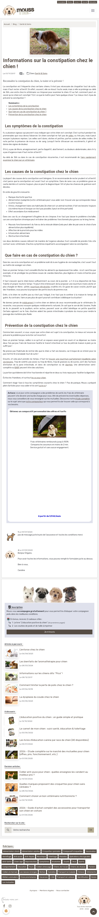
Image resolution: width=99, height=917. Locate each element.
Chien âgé (18, 862)
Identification (83, 877)
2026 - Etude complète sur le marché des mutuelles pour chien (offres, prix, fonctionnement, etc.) (54, 753)
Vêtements (91, 872)
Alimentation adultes (31, 851)
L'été (52, 877)
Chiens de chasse (77, 867)
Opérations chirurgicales (79, 856)
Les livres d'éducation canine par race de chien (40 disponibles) (54, 740)
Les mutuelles (8, 882)
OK (90, 830)
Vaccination (91, 851)
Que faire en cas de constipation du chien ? (27, 112)
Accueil (7, 24)
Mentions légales (47, 890)
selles (70, 136)
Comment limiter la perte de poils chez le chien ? (46, 685)
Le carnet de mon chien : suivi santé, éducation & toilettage (52, 728)
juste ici (42, 386)
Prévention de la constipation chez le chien (27, 114)
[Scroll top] (93, 911)
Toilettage (52, 856)
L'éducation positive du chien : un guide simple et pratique (51, 717)
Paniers (92, 867)
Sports (81, 862)
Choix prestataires (28, 877)
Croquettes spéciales (51, 851)
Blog (15, 24)
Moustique (41, 856)
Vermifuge (6, 856)
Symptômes (44, 862)
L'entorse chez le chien (32, 649)
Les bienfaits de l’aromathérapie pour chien (43, 661)
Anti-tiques (29, 856)
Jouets (66, 862)
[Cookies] (6, 911)
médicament (28, 303)
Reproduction (31, 862)
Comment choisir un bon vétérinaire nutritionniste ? (48, 796)
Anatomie (56, 862)
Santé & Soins (25, 24)
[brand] (19, 10)
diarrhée (69, 365)
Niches (42, 872)
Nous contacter (62, 890)
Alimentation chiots (11, 851)
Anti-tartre (7, 862)
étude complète (82, 399)
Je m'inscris (49, 632)
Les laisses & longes (28, 872)
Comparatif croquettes (73, 851)
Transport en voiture (65, 877)
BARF (17, 367)
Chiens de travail (61, 867)
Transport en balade (66, 872)
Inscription (61, 2)
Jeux (74, 862)
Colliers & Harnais (9, 872)
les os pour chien (38, 378)
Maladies (63, 856)
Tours (31, 867)
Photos (70, 2)
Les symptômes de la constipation (23, 106)
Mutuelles (92, 2)
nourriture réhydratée (40, 287)
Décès (94, 877)
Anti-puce (18, 856)
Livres (76, 2)
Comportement (8, 867)
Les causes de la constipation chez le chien (27, 109)
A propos (33, 890)
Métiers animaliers (10, 877)
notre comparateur (34, 401)
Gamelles (52, 872)
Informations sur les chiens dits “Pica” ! (41, 673)
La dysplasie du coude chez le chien (39, 697)
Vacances (43, 877)
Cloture (81, 872)
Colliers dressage (43, 867)
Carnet (85, 2)
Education (22, 867)
